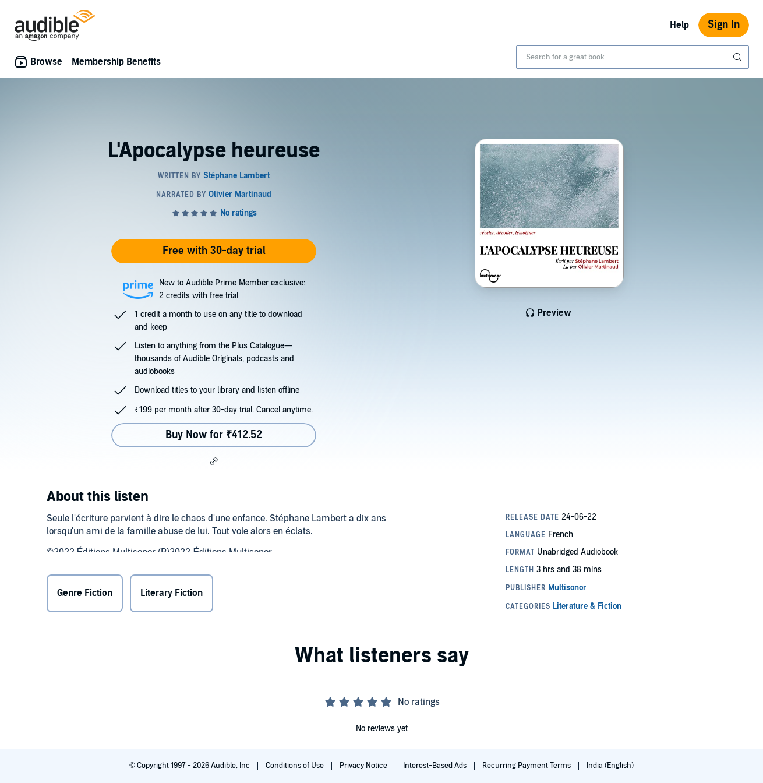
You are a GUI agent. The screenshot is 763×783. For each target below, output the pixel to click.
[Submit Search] (738, 57)
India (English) (610, 765)
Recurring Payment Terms (527, 765)
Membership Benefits (116, 62)
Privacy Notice (364, 765)
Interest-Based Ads (435, 765)
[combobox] (632, 57)
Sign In (724, 25)
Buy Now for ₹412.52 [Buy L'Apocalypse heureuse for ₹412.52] (213, 435)
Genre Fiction (84, 595)
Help (679, 25)
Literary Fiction (171, 595)
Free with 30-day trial (214, 251)
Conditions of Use (296, 765)
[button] (213, 461)
